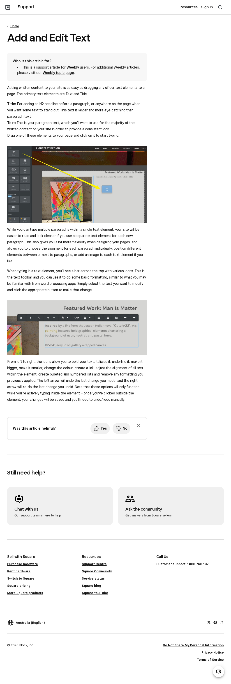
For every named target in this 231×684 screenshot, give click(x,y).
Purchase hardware (22, 564)
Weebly (73, 67)
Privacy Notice (212, 652)
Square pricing (18, 585)
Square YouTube (95, 593)
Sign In (207, 7)
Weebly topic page (58, 73)
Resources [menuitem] (189, 7)
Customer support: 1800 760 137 (182, 564)
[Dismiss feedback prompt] (138, 425)
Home (14, 26)
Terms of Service (210, 659)
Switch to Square (20, 578)
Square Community (97, 571)
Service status (93, 578)
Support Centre (94, 564)
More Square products (25, 593)
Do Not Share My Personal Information (193, 645)
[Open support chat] (218, 671)
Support (26, 6)
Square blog (91, 585)
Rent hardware (18, 571)
